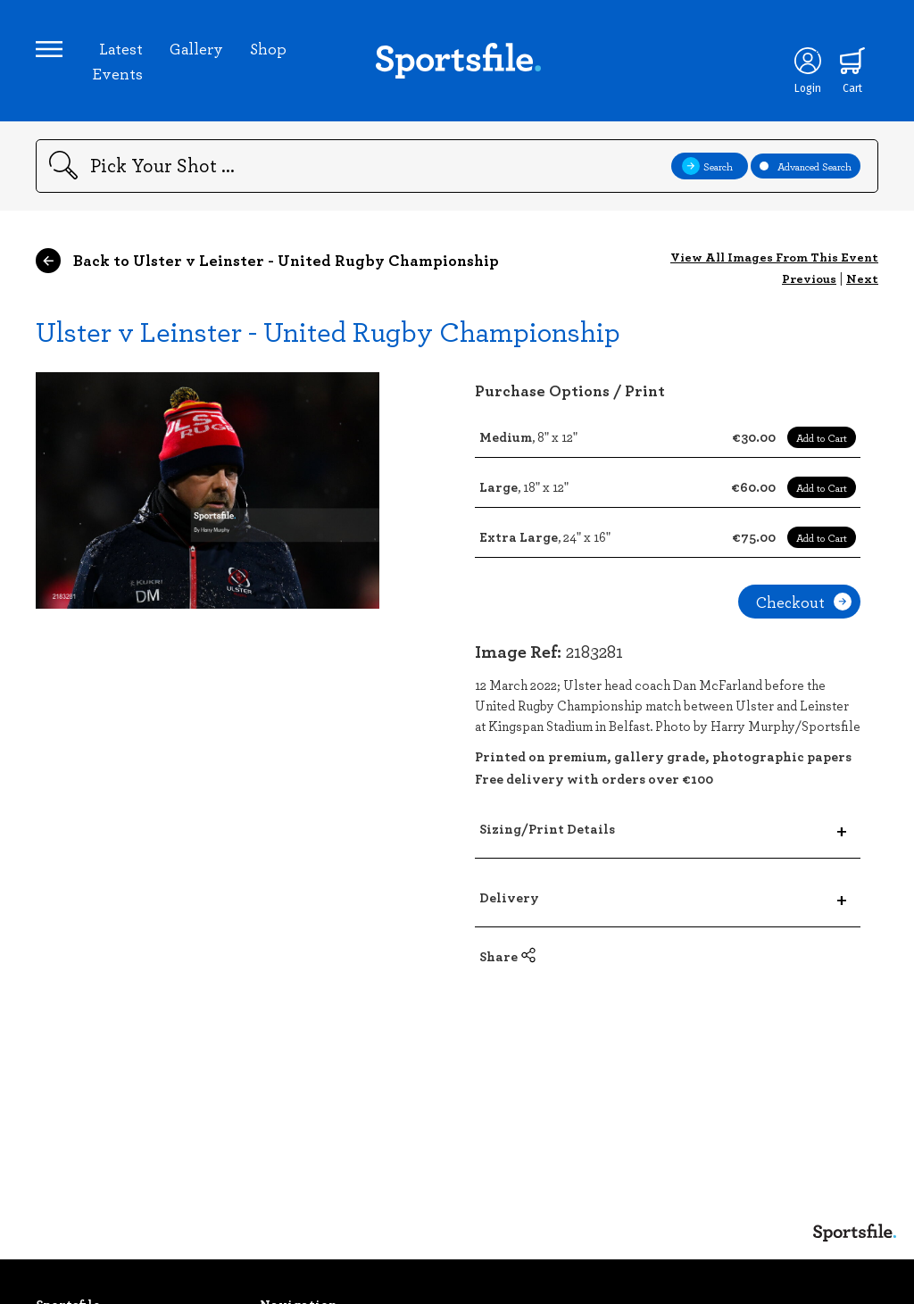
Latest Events (117, 60)
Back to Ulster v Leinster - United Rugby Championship (267, 260)
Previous (809, 278)
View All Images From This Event (774, 256)
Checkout (804, 601)
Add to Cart (821, 437)
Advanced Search (806, 166)
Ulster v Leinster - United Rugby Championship (328, 330)
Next (862, 278)
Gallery (196, 48)
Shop (268, 48)
